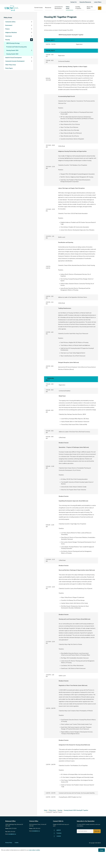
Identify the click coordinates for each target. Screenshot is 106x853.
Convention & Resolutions (58, 7)
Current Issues (38, 7)
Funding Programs (78, 7)
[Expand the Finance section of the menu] (31, 29)
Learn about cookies (34, 850)
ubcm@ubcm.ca (12, 834)
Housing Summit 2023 (12, 54)
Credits (16, 842)
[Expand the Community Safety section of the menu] (31, 21)
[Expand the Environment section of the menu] (31, 25)
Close (101, 850)
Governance (8, 36)
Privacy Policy (8, 842)
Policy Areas (52, 810)
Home (45, 810)
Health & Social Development (13, 57)
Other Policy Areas (10, 65)
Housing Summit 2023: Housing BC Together (76, 810)
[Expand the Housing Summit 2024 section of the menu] (31, 50)
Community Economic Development (14, 61)
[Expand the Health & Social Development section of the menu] (31, 57)
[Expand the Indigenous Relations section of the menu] (31, 32)
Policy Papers (9, 68)
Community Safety (10, 22)
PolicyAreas (67, 7)
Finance (7, 29)
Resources (48, 7)
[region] (71, 204)
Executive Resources (85, 2)
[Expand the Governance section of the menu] (31, 36)
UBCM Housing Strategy (13, 43)
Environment (8, 25)
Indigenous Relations (11, 32)
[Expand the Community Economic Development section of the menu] (31, 61)
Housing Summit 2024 (12, 50)
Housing (7, 39)
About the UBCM (90, 7)
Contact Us (73, 2)
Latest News (97, 2)
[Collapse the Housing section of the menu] (31, 39)
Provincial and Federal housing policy (16, 47)
